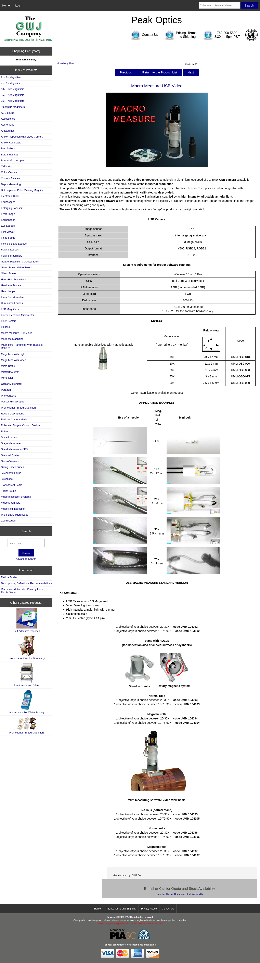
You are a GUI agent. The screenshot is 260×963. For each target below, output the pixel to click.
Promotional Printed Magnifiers (18, 407)
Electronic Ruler (10, 196)
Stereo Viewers (9, 461)
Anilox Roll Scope (11, 142)
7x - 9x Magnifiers (11, 83)
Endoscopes (8, 201)
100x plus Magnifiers (13, 106)
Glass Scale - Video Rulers (16, 267)
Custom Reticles (10, 178)
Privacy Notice (149, 908)
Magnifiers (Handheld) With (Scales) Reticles (22, 346)
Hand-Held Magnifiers (13, 279)
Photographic (8, 395)
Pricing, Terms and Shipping (121, 908)
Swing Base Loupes (12, 467)
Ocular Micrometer (11, 383)
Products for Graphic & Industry (27, 647)
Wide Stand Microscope (14, 514)
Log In (19, 5)
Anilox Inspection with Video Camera (22, 136)
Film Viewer (7, 231)
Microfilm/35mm (10, 371)
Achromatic (7, 124)
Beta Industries (9, 154)
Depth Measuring (11, 184)
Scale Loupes (9, 437)
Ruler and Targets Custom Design (20, 425)
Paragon (6, 389)
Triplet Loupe (8, 490)
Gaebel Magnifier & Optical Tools (20, 261)
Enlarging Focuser (11, 208)
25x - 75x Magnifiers (12, 100)
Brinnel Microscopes (12, 160)
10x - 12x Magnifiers (12, 89)
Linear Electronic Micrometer (17, 315)
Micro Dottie (8, 365)
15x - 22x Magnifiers (12, 94)
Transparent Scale (11, 484)
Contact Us (168, 908)
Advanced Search (26, 558)
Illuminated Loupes (12, 303)
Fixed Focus (8, 237)
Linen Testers (8, 320)
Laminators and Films (26, 674)
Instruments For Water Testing (26, 702)
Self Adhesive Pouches (26, 620)
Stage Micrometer (11, 443)
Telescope (7, 478)
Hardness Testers (11, 285)
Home (6, 5)
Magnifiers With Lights (13, 354)
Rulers (5, 431)
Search (26, 531)
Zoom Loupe (8, 520)
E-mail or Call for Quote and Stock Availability (179, 894)
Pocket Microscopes (12, 401)
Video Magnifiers (65, 63)
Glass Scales (8, 273)
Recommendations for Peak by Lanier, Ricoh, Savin (23, 591)
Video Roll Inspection (13, 508)
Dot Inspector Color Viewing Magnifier (22, 190)
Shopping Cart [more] (26, 51)
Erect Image (8, 213)
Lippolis (5, 326)
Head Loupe (8, 291)
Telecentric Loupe (11, 472)
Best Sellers (8, 148)
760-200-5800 (227, 33)
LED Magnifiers (10, 309)
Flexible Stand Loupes (14, 243)
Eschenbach (8, 219)
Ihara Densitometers (12, 297)
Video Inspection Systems (16, 496)
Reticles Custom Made (14, 419)
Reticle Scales (9, 577)
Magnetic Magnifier (12, 338)
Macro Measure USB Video (16, 332)
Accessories (8, 118)
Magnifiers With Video (13, 360)
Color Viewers (9, 172)
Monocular (7, 377)
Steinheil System (10, 455)
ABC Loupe (7, 112)
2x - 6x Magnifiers (11, 77)
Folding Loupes (10, 249)
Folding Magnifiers (11, 255)
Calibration (7, 166)
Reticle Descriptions (12, 413)
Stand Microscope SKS (14, 449)
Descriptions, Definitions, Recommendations (26, 583)
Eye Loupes (8, 225)
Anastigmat (7, 130)
